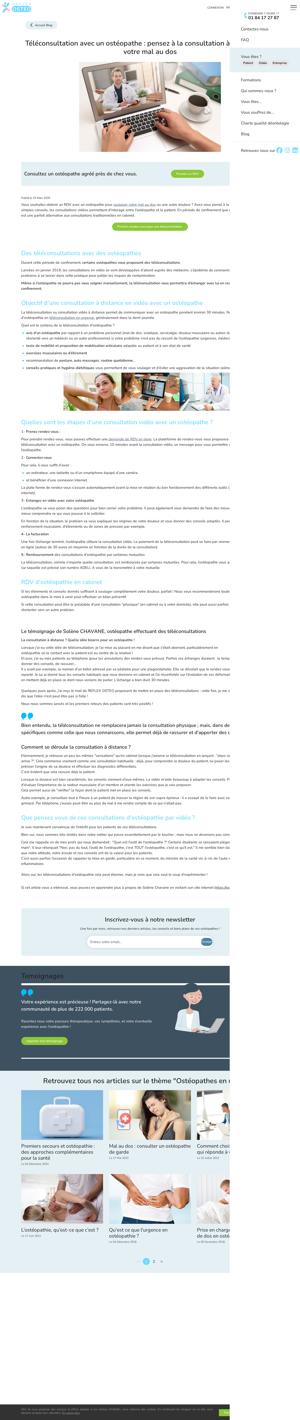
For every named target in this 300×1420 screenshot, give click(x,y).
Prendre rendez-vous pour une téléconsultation (150, 227)
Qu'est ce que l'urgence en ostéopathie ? (138, 1233)
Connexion (215, 8)
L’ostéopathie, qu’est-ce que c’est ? (59, 1230)
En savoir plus (71, 1413)
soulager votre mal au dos (134, 204)
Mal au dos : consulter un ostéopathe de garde (150, 1149)
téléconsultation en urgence (71, 317)
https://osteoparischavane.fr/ (238, 887)
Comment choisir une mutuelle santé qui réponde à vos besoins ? (237, 1149)
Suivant (161, 1261)
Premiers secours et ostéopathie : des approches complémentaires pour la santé (58, 1152)
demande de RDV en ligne (130, 439)
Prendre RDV (235, 8)
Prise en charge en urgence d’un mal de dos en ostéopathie (237, 1233)
